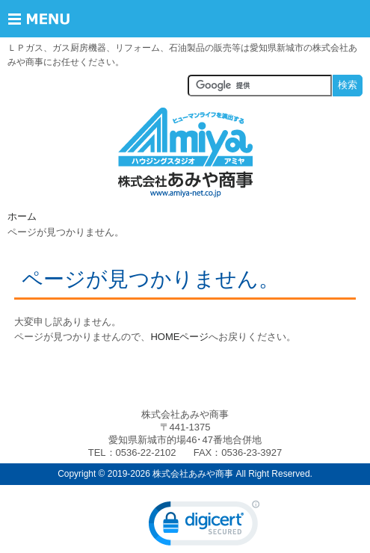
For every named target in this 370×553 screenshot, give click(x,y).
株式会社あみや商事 (185, 152)
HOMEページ (179, 336)
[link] (204, 526)
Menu (50, 19)
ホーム (22, 216)
